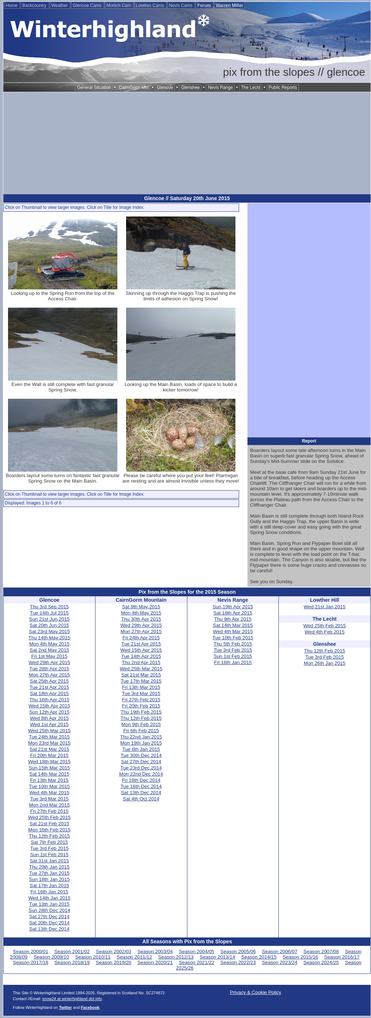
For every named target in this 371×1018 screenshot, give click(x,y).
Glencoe (165, 87)
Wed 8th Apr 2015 (49, 718)
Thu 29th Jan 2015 (49, 867)
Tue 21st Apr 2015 (49, 687)
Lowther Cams (150, 5)
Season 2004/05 (196, 951)
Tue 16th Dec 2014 (141, 786)
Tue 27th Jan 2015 (49, 873)
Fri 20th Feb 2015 (141, 706)
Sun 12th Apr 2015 (49, 712)
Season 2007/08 (321, 951)
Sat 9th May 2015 (141, 606)
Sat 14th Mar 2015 (50, 774)
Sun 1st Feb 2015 (49, 854)
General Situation (94, 87)
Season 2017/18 (30, 962)
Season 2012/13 (176, 957)
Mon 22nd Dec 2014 (141, 774)
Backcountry (34, 5)
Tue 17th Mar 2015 (141, 681)
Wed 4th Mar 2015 (49, 792)
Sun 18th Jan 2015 (49, 879)
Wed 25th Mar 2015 (49, 730)
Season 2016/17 (342, 957)
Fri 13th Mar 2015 (49, 780)
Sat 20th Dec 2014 (49, 922)
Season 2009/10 (51, 957)
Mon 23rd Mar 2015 (49, 743)
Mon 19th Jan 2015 (141, 743)
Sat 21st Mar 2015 (49, 749)
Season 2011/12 (134, 957)
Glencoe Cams (88, 5)
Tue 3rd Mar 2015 (49, 798)
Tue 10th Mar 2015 (49, 786)
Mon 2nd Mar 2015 (49, 805)
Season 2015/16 (300, 957)
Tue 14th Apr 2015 (141, 656)
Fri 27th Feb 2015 (49, 811)
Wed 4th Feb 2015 (324, 632)
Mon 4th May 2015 (49, 644)
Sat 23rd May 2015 (49, 631)
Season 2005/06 (238, 951)
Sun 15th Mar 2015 (49, 768)
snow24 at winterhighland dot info (72, 998)
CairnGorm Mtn (134, 87)
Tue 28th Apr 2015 (49, 668)
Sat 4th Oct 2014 (141, 798)
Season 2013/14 (217, 957)
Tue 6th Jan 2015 (141, 749)
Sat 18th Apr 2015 (49, 693)
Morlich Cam (119, 5)
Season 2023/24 (279, 962)
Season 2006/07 (279, 951)
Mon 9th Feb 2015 (141, 724)
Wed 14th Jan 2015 (49, 898)
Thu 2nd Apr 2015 (141, 662)
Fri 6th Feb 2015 (141, 730)
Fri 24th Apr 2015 (141, 637)
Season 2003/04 (155, 951)
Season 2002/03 (113, 951)
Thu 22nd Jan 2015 (141, 737)
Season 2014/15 (259, 957)
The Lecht (250, 87)
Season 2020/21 (155, 962)
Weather (60, 5)
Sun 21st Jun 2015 (49, 619)
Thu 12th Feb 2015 (49, 836)
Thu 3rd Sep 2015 (49, 606)
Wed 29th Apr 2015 (49, 662)
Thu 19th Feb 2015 (141, 712)
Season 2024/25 (321, 962)
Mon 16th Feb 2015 (49, 829)
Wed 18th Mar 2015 (49, 761)
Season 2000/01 (30, 951)
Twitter (65, 1007)
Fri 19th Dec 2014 (141, 780)
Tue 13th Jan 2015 (49, 904)
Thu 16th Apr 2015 (50, 699)
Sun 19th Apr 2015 (233, 606)
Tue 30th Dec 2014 (141, 755)
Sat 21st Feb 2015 (49, 823)
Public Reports (283, 87)
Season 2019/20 (113, 962)
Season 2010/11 (92, 957)
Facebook (90, 1007)
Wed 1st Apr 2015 (49, 724)
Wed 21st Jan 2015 (324, 606)
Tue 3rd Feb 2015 (49, 848)
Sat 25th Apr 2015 (49, 681)
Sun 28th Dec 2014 (49, 910)
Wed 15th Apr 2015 (49, 706)
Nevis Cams (181, 5)
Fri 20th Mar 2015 (49, 755)
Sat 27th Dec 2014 (49, 916)
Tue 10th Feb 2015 (232, 637)
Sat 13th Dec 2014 (49, 929)
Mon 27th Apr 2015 (49, 675)
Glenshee (190, 87)
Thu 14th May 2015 (49, 637)
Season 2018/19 (72, 962)
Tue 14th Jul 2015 (49, 613)
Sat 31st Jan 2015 (49, 860)
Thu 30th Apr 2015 (141, 619)
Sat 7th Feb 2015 (49, 842)
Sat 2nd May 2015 (49, 650)
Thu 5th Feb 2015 (233, 644)
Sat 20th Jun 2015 (49, 625)
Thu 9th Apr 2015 (232, 619)
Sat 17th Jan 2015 (49, 885)
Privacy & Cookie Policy (255, 992)
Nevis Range (220, 87)
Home (12, 5)
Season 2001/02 (72, 951)
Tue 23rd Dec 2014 (141, 768)
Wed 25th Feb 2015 (49, 817)
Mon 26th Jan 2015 (324, 663)
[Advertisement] (187, 143)
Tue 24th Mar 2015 (49, 737)
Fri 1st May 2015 (49, 656)
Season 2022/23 (238, 962)
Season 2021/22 (196, 962)
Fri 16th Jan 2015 (50, 891)
